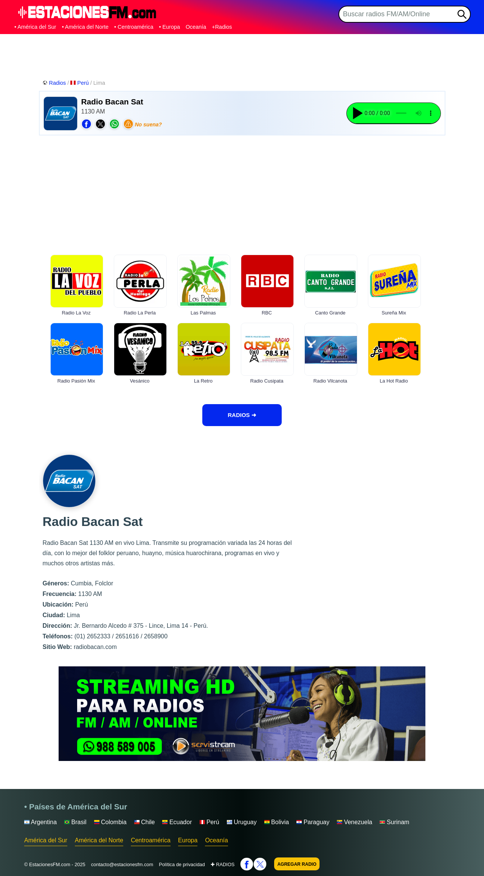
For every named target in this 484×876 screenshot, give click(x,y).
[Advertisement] (242, 55)
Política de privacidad (182, 864)
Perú (80, 83)
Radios (55, 83)
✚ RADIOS (223, 864)
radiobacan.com (95, 647)
